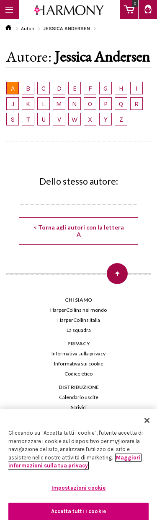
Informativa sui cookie (78, 363)
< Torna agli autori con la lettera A (78, 231)
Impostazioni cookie (78, 488)
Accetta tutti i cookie (78, 511)
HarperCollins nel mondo (78, 310)
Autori (27, 28)
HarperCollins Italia (78, 320)
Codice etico (78, 373)
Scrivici (79, 407)
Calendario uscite (78, 397)
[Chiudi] (147, 420)
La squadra (79, 330)
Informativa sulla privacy (78, 353)
